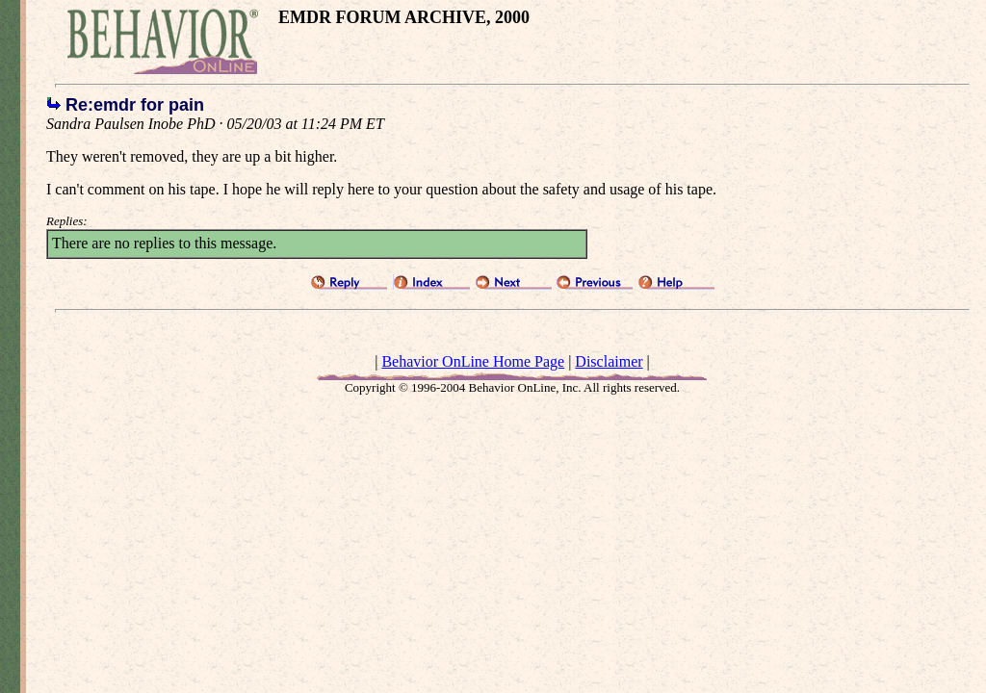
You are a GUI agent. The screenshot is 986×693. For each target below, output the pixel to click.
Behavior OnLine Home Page (472, 361)
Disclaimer (608, 361)
